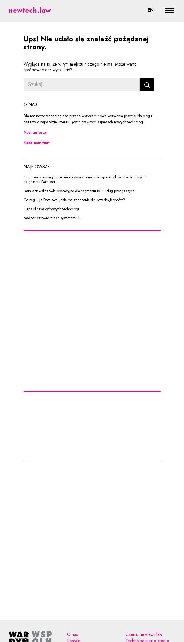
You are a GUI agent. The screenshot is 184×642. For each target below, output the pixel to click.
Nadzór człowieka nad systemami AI (52, 218)
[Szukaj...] (82, 84)
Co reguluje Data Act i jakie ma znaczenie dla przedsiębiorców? (74, 200)
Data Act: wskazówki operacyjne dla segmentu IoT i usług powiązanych (79, 191)
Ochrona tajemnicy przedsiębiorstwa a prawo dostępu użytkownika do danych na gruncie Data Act (85, 179)
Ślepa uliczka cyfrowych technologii (52, 209)
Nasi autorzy (35, 132)
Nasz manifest (37, 142)
